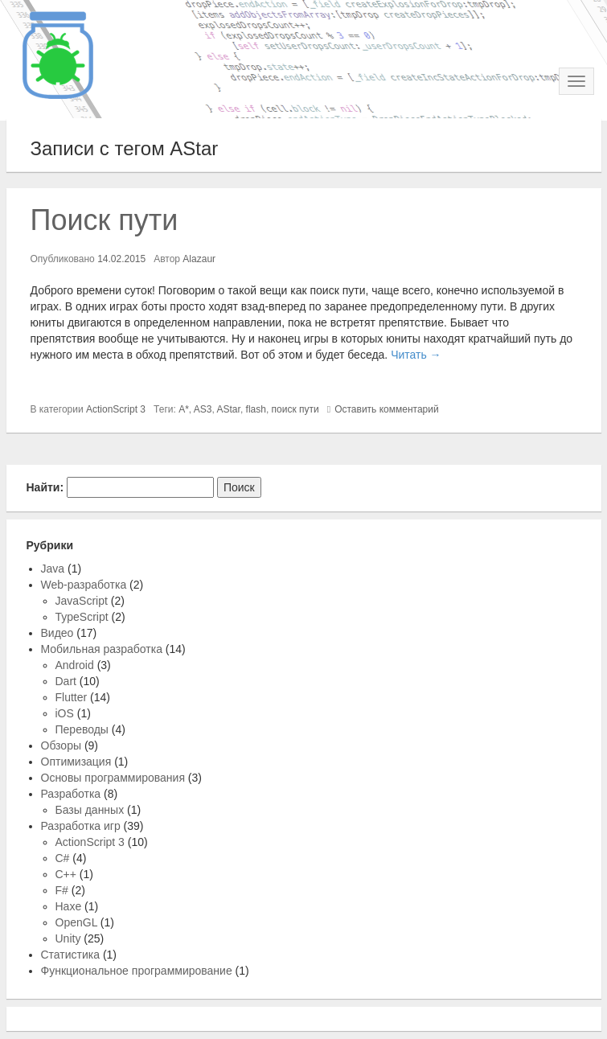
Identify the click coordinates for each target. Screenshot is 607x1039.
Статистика (70, 954)
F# (61, 890)
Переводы (82, 729)
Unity (68, 938)
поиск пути (295, 409)
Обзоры (61, 745)
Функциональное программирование (136, 970)
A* (183, 409)
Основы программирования (113, 777)
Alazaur (199, 259)
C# (62, 858)
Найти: (45, 487)
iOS (64, 713)
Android (74, 665)
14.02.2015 (121, 259)
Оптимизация (76, 761)
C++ (65, 874)
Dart (65, 681)
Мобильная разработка (101, 649)
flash (256, 409)
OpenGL (76, 922)
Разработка (71, 793)
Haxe (68, 906)
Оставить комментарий (386, 409)
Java (53, 568)
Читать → (416, 354)
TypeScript (82, 616)
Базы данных (90, 809)
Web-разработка (84, 584)
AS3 (203, 409)
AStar (228, 409)
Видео (57, 632)
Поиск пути (104, 219)
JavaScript (81, 600)
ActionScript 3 (116, 409)
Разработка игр (81, 825)
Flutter (71, 697)
